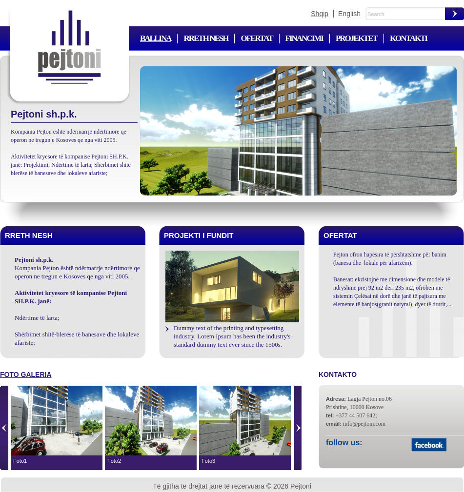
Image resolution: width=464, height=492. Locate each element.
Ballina (155, 38)
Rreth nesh (205, 38)
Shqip (319, 14)
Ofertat (256, 38)
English (349, 14)
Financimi (304, 38)
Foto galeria (26, 374)
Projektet (356, 38)
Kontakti (408, 38)
